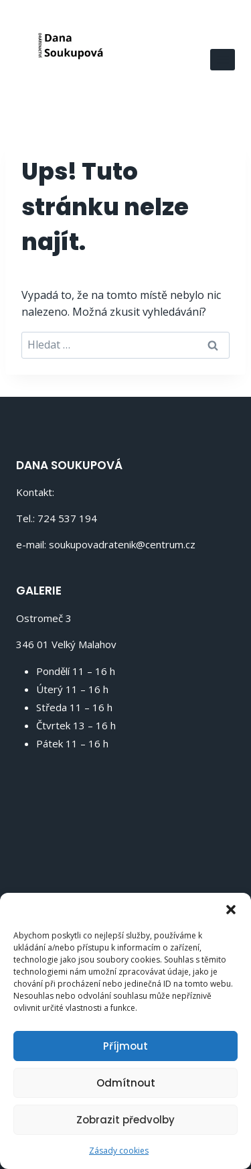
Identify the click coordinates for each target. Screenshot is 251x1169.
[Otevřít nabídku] (222, 59)
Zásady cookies (119, 1150)
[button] (231, 909)
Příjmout (125, 1046)
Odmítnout (125, 1083)
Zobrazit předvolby (125, 1120)
